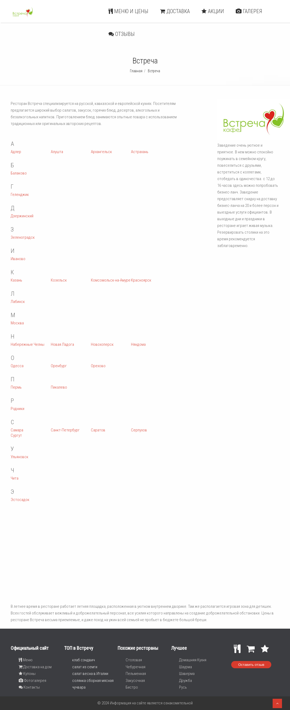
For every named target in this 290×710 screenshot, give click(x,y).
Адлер (16, 151)
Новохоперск (102, 344)
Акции (213, 11)
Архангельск (101, 151)
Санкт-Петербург (65, 430)
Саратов (98, 430)
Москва (17, 323)
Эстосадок (20, 499)
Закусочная (135, 680)
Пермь (16, 387)
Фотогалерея (32, 680)
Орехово (98, 365)
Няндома (138, 344)
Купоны (27, 673)
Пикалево (59, 387)
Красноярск (141, 280)
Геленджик (20, 194)
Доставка (175, 11)
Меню (26, 660)
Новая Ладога (62, 344)
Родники (17, 408)
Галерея (249, 11)
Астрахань (139, 151)
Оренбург (59, 365)
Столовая (134, 660)
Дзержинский (22, 216)
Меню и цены (128, 11)
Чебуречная (135, 667)
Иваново (18, 258)
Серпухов (139, 430)
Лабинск (18, 301)
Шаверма (187, 673)
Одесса (17, 365)
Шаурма (185, 667)
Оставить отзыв (251, 665)
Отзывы (122, 34)
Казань (16, 280)
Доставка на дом (35, 667)
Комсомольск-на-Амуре (110, 280)
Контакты (29, 687)
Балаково (19, 173)
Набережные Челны (27, 344)
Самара (17, 430)
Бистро (132, 687)
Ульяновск (19, 456)
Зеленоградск (23, 237)
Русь (183, 687)
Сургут (16, 435)
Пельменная (136, 673)
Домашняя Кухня (192, 660)
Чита (14, 478)
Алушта (57, 151)
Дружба (185, 680)
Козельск (59, 280)
